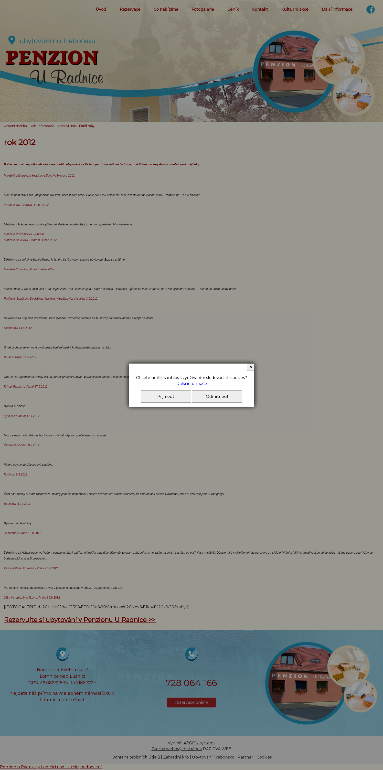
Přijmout (165, 396)
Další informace (191, 383)
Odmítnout (217, 396)
